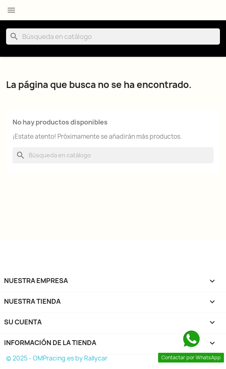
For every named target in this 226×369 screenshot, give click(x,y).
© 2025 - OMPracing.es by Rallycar (57, 358)
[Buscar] (113, 36)
